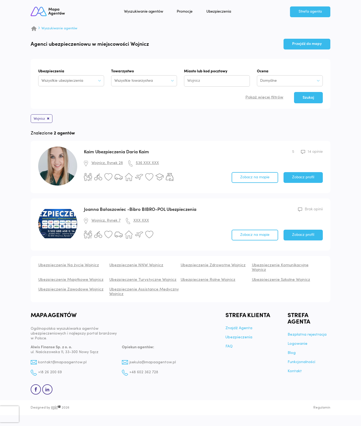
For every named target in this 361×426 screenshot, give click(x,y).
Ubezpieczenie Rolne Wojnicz (207, 281)
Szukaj (308, 97)
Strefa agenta (310, 12)
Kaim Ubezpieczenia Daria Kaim (116, 152)
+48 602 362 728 (143, 374)
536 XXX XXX (147, 164)
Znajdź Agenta (238, 329)
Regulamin (321, 408)
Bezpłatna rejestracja (307, 336)
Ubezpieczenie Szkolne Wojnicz (281, 281)
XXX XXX (141, 222)
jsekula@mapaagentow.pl (152, 363)
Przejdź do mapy (307, 44)
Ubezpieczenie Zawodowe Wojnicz (71, 291)
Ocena (262, 71)
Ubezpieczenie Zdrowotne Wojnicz (213, 266)
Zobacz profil (303, 178)
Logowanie (297, 345)
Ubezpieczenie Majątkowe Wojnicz (71, 281)
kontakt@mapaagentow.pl (62, 363)
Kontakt (295, 372)
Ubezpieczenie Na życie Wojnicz (68, 266)
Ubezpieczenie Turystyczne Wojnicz (142, 281)
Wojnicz (41, 119)
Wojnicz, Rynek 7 (106, 222)
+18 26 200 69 (50, 374)
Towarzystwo (122, 71)
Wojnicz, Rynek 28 (107, 164)
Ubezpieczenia (223, 12)
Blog (292, 354)
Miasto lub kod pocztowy (205, 71)
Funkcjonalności (301, 363)
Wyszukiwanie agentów (148, 12)
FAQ (229, 348)
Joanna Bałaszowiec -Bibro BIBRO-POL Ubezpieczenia (140, 210)
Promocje (189, 12)
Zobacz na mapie (255, 178)
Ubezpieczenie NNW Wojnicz (136, 266)
